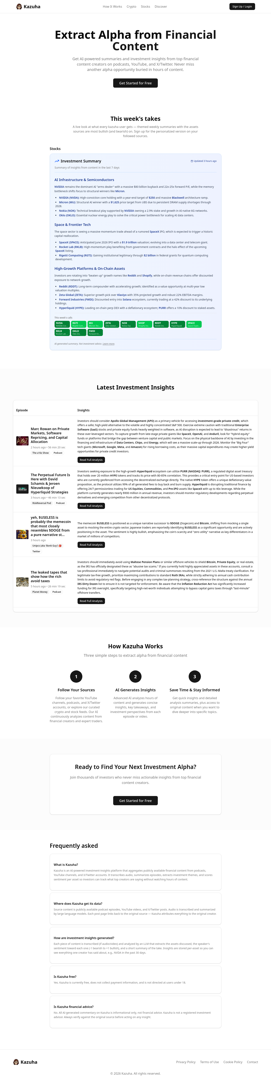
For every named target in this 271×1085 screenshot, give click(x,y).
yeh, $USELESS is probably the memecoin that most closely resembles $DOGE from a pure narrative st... (51, 526)
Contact (252, 1062)
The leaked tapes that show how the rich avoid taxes (49, 576)
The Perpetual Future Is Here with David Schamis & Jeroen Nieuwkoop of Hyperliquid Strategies (50, 483)
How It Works (112, 6)
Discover (161, 6)
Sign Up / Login (242, 6)
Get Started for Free (135, 83)
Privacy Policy (186, 1062)
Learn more (108, 343)
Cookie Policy (233, 1062)
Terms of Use (209, 1062)
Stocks (145, 6)
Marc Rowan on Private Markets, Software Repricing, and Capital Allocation (50, 435)
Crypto (131, 6)
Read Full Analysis (91, 460)
